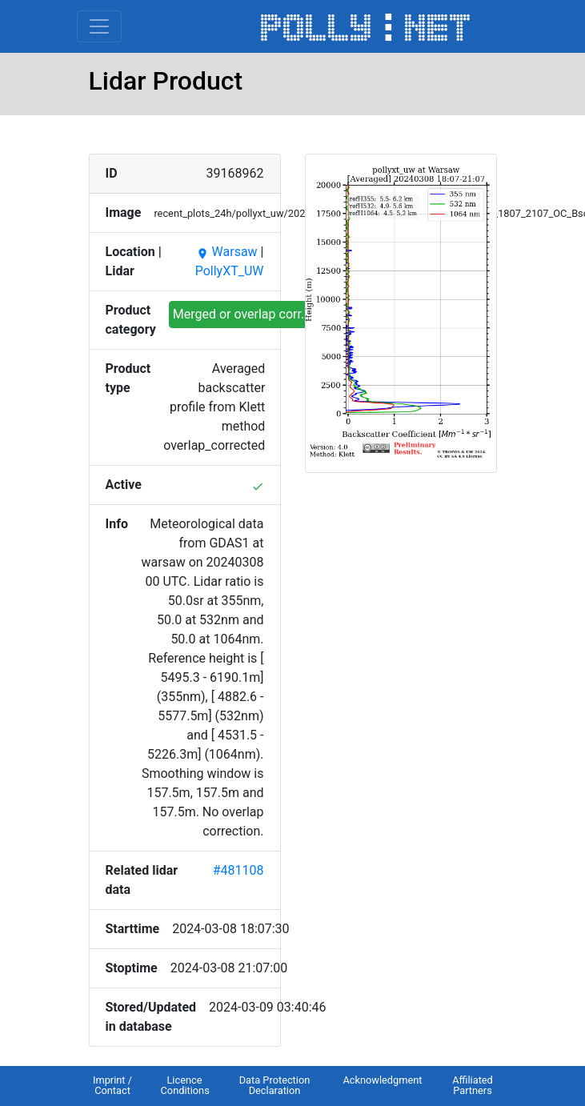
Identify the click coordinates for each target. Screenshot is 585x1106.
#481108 (238, 870)
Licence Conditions (185, 1085)
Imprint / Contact (112, 1085)
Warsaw (227, 251)
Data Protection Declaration (275, 1085)
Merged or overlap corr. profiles (261, 314)
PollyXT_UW (229, 271)
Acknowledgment (382, 1080)
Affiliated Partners (472, 1085)
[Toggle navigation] (99, 26)
